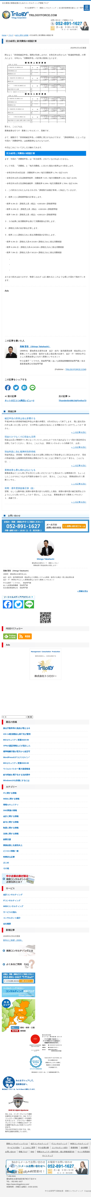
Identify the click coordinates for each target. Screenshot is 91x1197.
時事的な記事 (9, 857)
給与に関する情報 (11, 822)
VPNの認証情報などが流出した (16, 746)
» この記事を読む (78, 432)
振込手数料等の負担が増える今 (16, 728)
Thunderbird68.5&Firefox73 (72, 400)
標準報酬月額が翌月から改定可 (16, 751)
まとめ (6, 863)
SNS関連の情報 (10, 810)
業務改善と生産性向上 (12, 845)
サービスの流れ (10, 912)
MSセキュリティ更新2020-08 (16, 763)
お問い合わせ (10, 1152)
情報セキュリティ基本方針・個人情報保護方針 (56, 1152)
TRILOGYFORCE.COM (75, 369)
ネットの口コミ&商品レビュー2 (19, 400)
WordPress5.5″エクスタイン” (16, 757)
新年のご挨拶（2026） (13, 940)
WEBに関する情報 (11, 799)
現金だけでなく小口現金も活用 (20, 437)
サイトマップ (47, 1156)
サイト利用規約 (83, 1152)
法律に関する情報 (11, 834)
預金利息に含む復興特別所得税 (20, 451)
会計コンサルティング (12, 895)
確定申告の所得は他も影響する (20, 418)
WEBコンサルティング (13, 906)
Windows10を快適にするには (16, 780)
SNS (32, 1152)
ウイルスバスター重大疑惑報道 (16, 769)
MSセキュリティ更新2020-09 (16, 740)
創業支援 (7, 839)
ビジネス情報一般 (11, 851)
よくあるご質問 (29, 1148)
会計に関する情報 (11, 816)
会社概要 (7, 924)
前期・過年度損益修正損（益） (20, 488)
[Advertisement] (45, 313)
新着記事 (10, 930)
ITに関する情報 (9, 793)
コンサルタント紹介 (11, 918)
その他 (6, 868)
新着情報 (74, 1148)
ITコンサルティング (11, 900)
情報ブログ (23, 1152)
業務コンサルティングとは (17, 1144)
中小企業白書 (43, 1148)
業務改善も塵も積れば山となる (20, 470)
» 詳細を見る (82, 591)
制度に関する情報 (11, 828)
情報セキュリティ (11, 805)
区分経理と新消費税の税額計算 (21, 41)
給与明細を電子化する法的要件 (16, 775)
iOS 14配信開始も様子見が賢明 (17, 734)
